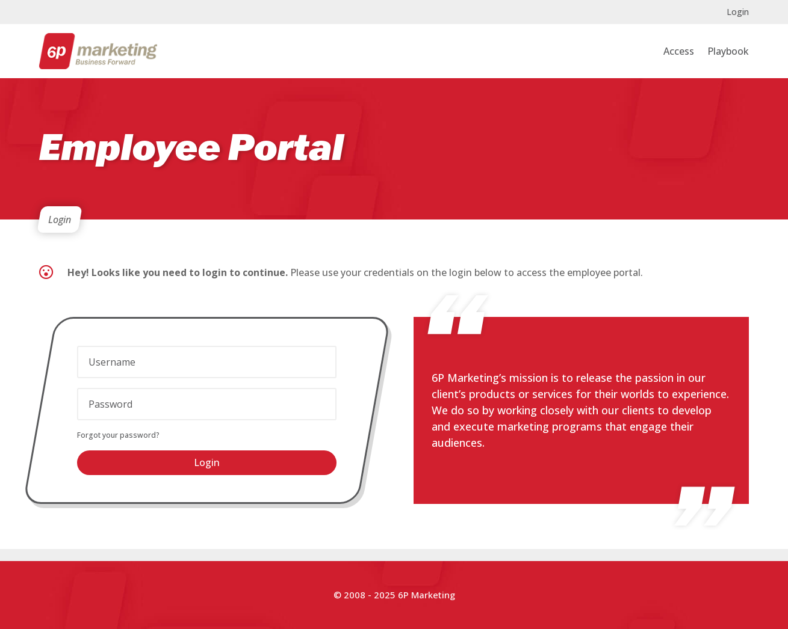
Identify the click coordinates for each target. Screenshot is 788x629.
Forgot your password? (118, 435)
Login (738, 12)
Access (678, 51)
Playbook (728, 51)
